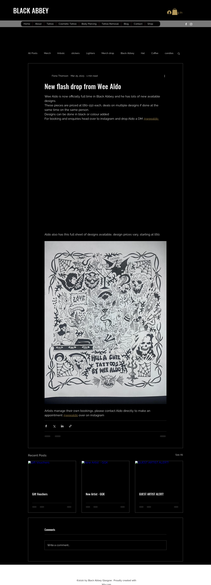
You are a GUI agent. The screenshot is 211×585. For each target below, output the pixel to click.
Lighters (90, 53)
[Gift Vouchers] (52, 474)
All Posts (32, 53)
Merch (47, 53)
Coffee (154, 53)
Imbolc (61, 53)
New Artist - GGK (95, 494)
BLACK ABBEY (31, 10)
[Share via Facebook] (46, 426)
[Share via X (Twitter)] (54, 426)
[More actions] (164, 76)
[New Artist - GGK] (105, 474)
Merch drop (108, 53)
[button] (175, 11)
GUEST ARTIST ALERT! (151, 494)
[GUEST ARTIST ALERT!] (159, 474)
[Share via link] (70, 426)
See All (179, 454)
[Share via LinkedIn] (62, 426)
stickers (75, 53)
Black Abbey (127, 53)
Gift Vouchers (39, 494)
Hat (143, 53)
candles (169, 53)
